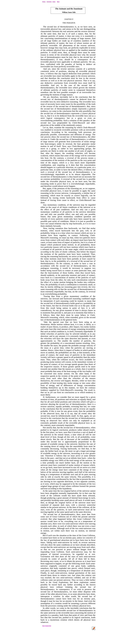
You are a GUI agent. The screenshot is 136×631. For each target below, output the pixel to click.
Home (43, 1)
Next (58, 1)
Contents (49, 1)
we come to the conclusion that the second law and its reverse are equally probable (68, 408)
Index (53, 1)
